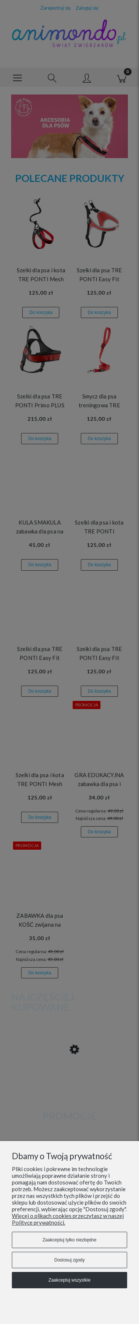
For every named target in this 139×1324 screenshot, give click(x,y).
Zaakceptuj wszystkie (69, 1280)
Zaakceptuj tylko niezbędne (69, 1240)
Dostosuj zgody (69, 1260)
